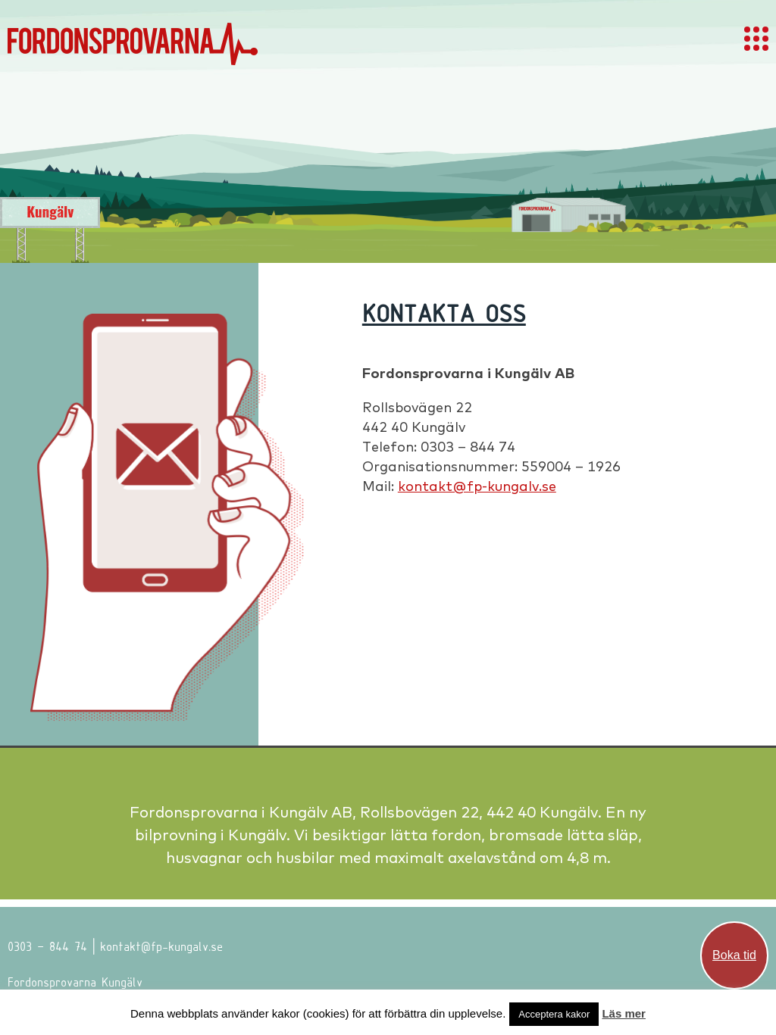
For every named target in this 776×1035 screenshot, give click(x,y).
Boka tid (734, 955)
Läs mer (624, 1013)
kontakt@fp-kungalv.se (477, 486)
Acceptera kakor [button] (554, 1014)
